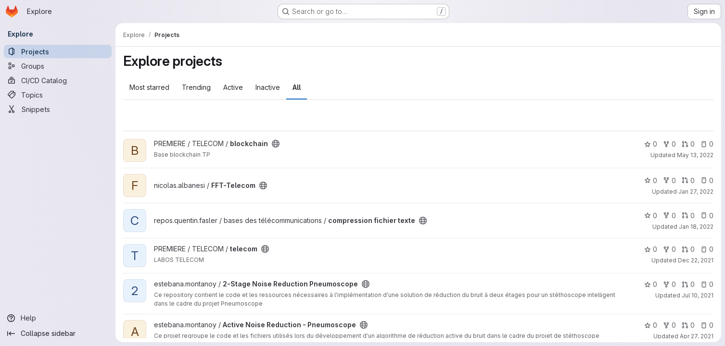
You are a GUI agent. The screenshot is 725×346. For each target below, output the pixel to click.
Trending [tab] (196, 87)
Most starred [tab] (149, 87)
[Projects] (58, 51)
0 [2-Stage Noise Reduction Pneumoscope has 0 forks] (669, 284)
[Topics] (58, 94)
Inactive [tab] (267, 87)
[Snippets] (58, 109)
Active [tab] (233, 87)
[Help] (58, 318)
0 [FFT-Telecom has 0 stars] (650, 180)
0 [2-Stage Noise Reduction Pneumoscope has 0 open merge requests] (688, 284)
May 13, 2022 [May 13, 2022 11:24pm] (695, 155)
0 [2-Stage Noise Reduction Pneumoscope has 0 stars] (650, 284)
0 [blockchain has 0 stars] (650, 144)
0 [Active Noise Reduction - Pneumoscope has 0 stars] (650, 325)
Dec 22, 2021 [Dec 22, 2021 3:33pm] (695, 260)
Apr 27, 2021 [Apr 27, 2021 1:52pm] (696, 336)
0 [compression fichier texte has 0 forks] (669, 215)
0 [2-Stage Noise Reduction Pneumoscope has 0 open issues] (706, 284)
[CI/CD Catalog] (58, 80)
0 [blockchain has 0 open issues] (706, 144)
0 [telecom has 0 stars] (650, 249)
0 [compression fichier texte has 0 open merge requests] (688, 215)
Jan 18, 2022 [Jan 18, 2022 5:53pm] (696, 226)
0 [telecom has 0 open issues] (706, 249)
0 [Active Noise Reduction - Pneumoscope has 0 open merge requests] (688, 325)
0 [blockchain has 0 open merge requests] (688, 144)
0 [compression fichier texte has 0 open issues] (706, 215)
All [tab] (297, 87)
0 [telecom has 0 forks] (669, 249)
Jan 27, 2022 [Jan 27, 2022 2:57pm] (695, 191)
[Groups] (58, 66)
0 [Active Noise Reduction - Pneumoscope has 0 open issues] (706, 325)
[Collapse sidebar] (58, 333)
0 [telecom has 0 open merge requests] (688, 249)
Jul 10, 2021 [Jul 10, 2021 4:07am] (697, 295)
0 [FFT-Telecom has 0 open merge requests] (688, 180)
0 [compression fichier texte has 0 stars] (650, 215)
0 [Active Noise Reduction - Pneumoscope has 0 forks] (669, 325)
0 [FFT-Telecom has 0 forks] (669, 180)
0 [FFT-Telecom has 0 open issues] (706, 180)
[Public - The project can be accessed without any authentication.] (276, 144)
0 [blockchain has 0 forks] (669, 144)
